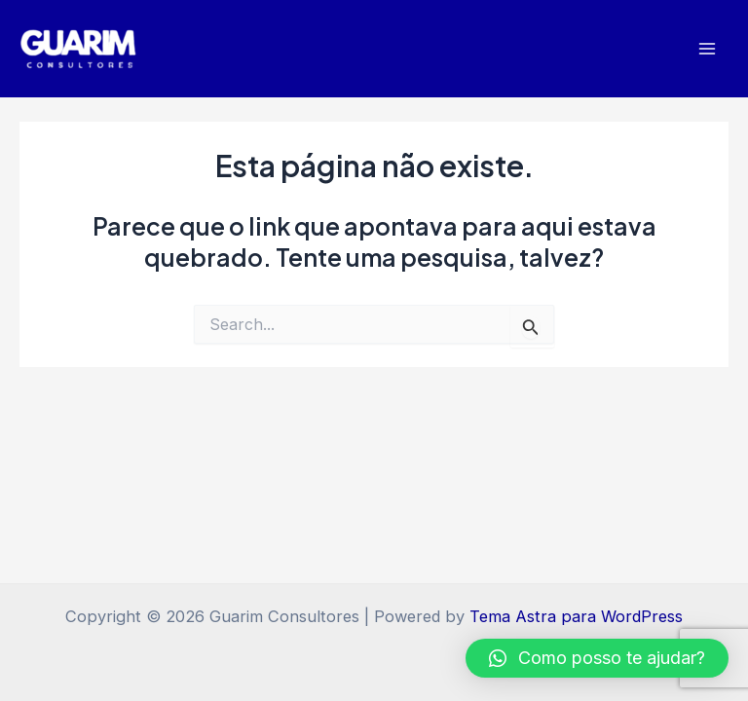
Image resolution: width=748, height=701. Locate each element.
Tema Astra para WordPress (576, 616)
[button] (597, 658)
